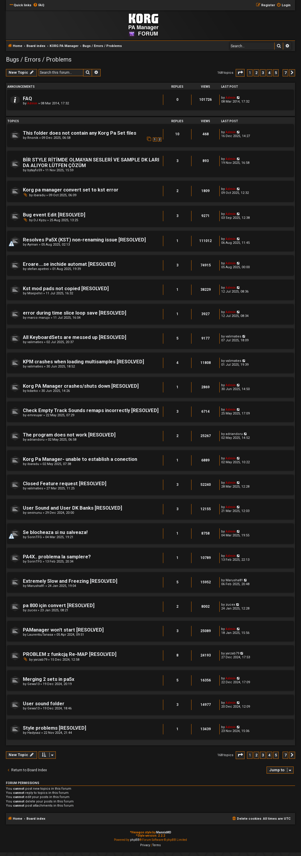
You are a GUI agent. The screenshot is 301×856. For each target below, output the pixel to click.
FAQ (27, 98)
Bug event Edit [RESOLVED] (54, 215)
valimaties (35, 342)
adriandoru (36, 440)
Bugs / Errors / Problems (39, 59)
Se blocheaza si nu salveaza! (55, 532)
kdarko (32, 391)
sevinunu (34, 513)
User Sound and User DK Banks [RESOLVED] (72, 508)
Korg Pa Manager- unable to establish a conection (80, 459)
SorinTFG (34, 537)
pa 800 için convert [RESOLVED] (58, 605)
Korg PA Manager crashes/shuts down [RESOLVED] (81, 386)
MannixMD (163, 832)
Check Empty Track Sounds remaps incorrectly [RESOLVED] (91, 410)
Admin (32, 103)
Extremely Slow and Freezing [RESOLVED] (70, 581)
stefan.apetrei (38, 269)
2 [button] (256, 72)
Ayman (32, 244)
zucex (32, 610)
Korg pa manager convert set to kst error (70, 190)
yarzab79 (40, 660)
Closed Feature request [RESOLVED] (64, 483)
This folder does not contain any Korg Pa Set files (79, 133)
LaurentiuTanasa (40, 635)
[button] (240, 72)
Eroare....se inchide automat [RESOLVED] (69, 264)
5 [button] (276, 72)
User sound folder (43, 703)
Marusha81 (36, 586)
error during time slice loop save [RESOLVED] (74, 313)
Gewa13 (33, 684)
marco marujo (38, 318)
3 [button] (263, 72)
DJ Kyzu (40, 220)
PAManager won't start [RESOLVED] (63, 630)
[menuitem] (38, 5)
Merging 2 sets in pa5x (48, 679)
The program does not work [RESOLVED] (69, 435)
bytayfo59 (34, 170)
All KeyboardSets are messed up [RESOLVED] (74, 337)
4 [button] (269, 72)
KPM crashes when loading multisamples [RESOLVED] (83, 362)
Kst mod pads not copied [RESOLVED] (66, 288)
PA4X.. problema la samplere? (57, 557)
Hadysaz (33, 733)
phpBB (135, 839)
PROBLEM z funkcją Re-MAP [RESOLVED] (69, 654)
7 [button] (285, 72)
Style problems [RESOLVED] (54, 728)
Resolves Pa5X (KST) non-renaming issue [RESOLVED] (84, 240)
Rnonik (32, 138)
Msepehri (34, 293)
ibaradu (39, 195)
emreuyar (34, 415)
